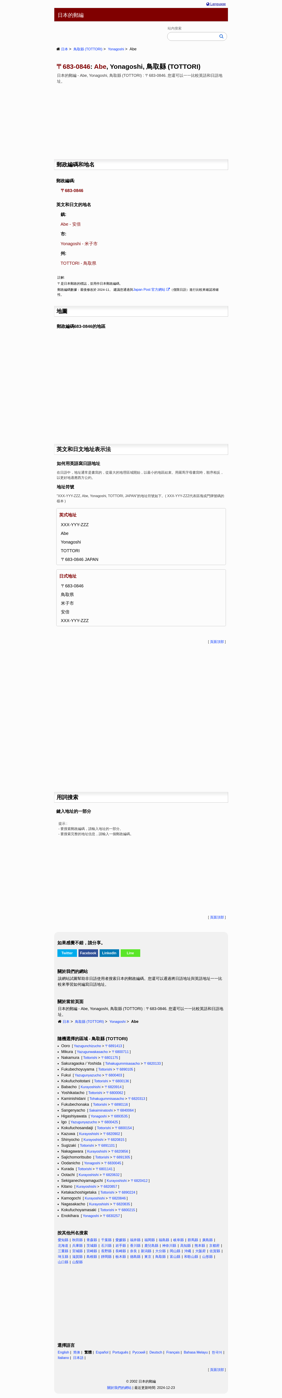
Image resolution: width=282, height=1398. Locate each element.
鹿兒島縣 (151, 1245)
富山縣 (175, 1256)
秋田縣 (77, 1240)
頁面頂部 (217, 642)
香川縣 (135, 1245)
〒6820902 (111, 1134)
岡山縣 (175, 1251)
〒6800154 (123, 1128)
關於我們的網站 (119, 1388)
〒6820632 (111, 1175)
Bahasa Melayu (196, 1352)
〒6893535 (119, 1116)
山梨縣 (77, 1262)
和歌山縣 (191, 1256)
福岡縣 (149, 1240)
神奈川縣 (169, 1245)
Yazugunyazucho (88, 1075)
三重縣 (63, 1251)
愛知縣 (63, 1240)
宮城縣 (77, 1251)
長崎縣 (120, 1251)
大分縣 (160, 1251)
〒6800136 (120, 1081)
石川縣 (106, 1245)
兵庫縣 (77, 1245)
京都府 (214, 1245)
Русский (138, 1352)
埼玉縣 (63, 1256)
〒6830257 (111, 1216)
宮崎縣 (92, 1251)
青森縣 (92, 1240)
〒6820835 (121, 1204)
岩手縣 (120, 1245)
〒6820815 (115, 1140)
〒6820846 (117, 1198)
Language (216, 4)
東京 (147, 1256)
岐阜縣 (178, 1240)
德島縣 (135, 1256)
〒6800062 (114, 1093)
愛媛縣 (120, 1240)
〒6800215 (126, 1210)
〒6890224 (126, 1192)
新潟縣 (146, 1251)
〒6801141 (104, 1169)
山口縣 (63, 1262)
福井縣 (135, 1240)
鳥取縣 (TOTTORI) (87, 49)
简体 (76, 1352)
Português (120, 1352)
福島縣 (164, 1240)
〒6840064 (125, 1110)
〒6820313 (136, 1099)
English (63, 1352)
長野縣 (106, 1251)
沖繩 (187, 1251)
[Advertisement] (141, 120)
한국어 (217, 1352)
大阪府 (200, 1251)
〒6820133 (152, 1063)
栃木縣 (120, 1256)
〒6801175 (109, 1058)
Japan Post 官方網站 (151, 289)
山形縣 (207, 1256)
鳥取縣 (160, 1256)
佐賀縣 (215, 1251)
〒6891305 (121, 1157)
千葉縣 (106, 1240)
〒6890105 (124, 1069)
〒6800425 (109, 1122)
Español (102, 1352)
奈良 (133, 1251)
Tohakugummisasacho (122, 1063)
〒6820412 (139, 1181)
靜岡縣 (106, 1256)
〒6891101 (106, 1145)
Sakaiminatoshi (101, 1110)
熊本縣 (200, 1245)
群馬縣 (193, 1240)
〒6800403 (113, 1075)
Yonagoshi (116, 49)
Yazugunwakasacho (92, 1052)
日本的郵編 (71, 15)
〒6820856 (119, 1151)
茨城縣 (92, 1245)
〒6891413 (113, 1046)
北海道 (63, 1245)
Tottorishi (90, 1058)
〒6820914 (113, 1087)
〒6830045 (112, 1163)
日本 (64, 49)
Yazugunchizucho (87, 1046)
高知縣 (185, 1245)
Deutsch (155, 1352)
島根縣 (92, 1256)
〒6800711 (120, 1052)
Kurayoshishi (91, 1087)
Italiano (63, 1358)
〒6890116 (119, 1104)
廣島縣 (207, 1240)
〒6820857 (108, 1186)
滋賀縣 (77, 1256)
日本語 (78, 1358)
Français (173, 1352)
